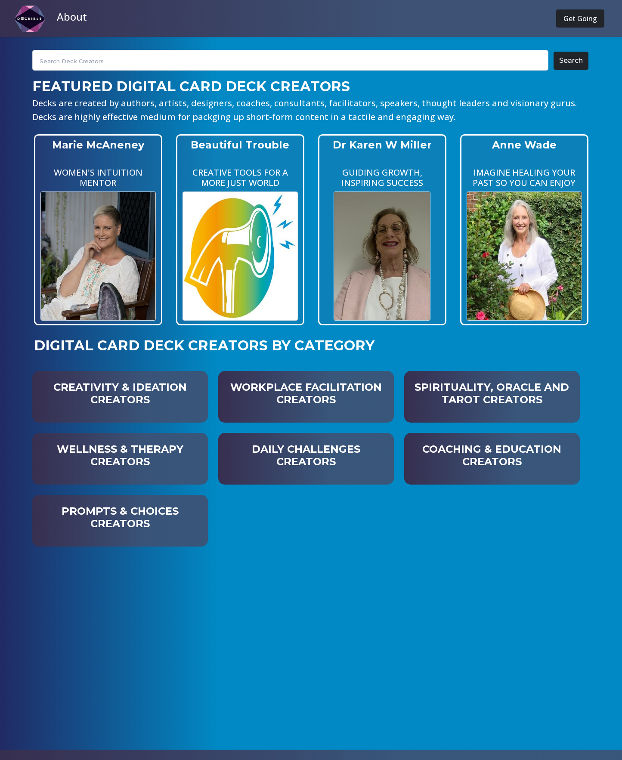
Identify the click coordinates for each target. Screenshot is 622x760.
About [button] (72, 16)
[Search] (290, 60)
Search (571, 60)
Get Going (580, 18)
